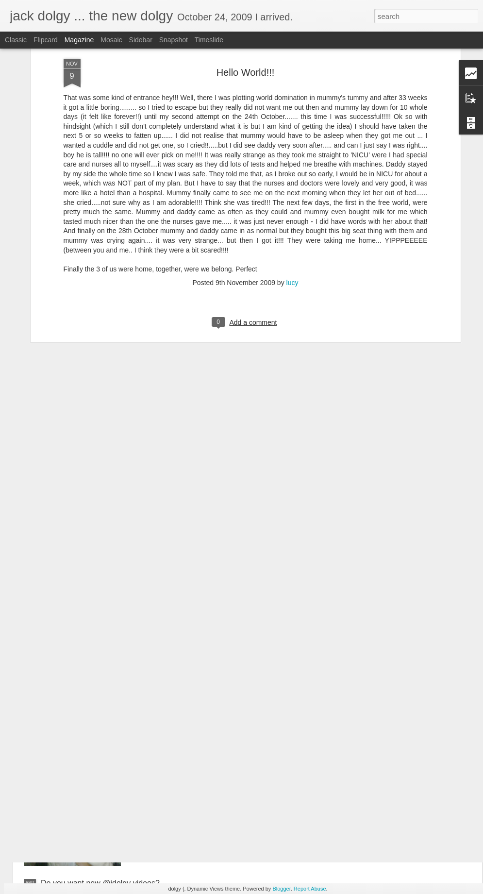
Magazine (79, 40)
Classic (16, 40)
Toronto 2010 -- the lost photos (202, 773)
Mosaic (111, 40)
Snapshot (173, 40)
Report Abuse (310, 889)
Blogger (281, 889)
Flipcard (45, 40)
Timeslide (209, 40)
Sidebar (140, 40)
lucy (292, 219)
